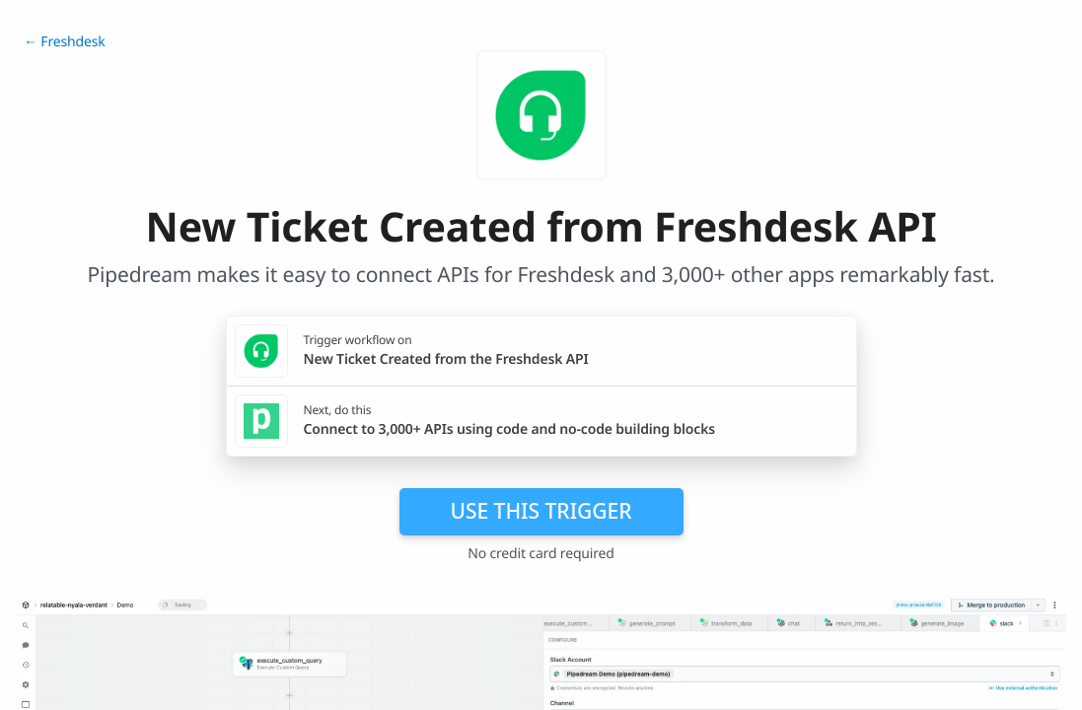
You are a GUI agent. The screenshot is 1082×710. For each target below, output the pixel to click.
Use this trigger (540, 511)
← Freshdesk (65, 42)
